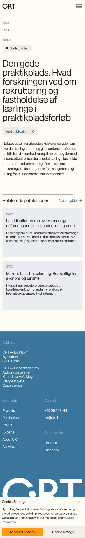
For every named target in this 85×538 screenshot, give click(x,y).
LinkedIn (50, 442)
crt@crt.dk (52, 417)
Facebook (51, 450)
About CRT (10, 439)
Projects (8, 410)
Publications (11, 417)
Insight (7, 425)
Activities (9, 446)
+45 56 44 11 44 (55, 410)
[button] (79, 6)
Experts (8, 432)
